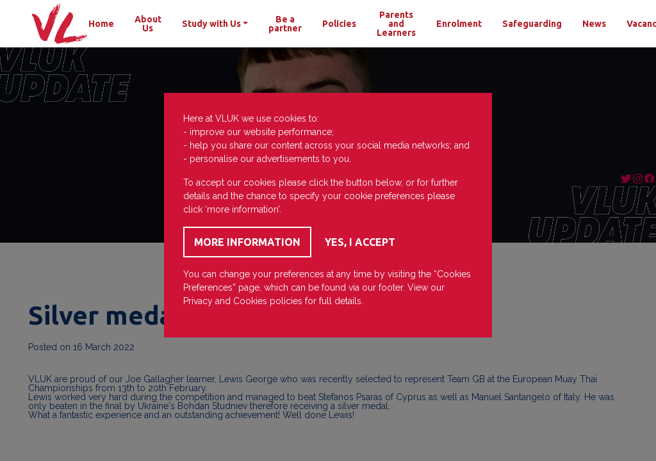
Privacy (198, 301)
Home (101, 24)
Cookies (250, 301)
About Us (148, 23)
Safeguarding (532, 24)
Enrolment (459, 24)
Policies (339, 24)
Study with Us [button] (211, 24)
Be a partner (285, 23)
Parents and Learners (396, 24)
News (594, 24)
